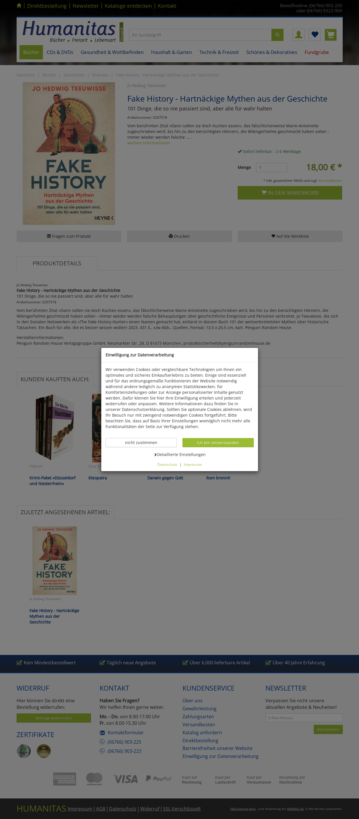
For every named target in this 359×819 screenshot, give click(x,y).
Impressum (193, 464)
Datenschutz (167, 464)
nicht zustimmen (144, 442)
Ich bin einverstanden (218, 442)
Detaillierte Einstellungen (180, 454)
